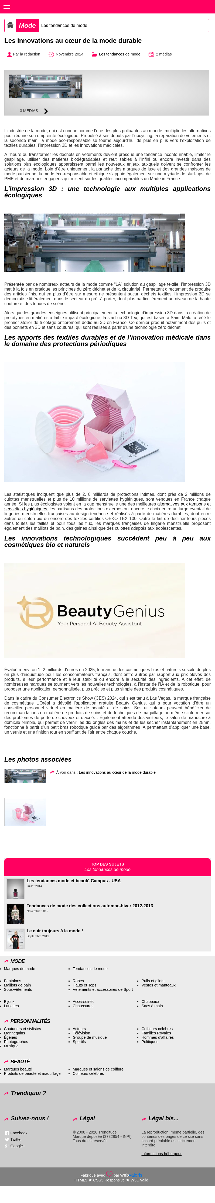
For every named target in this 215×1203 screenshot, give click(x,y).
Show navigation (6, 6)
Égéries (10, 1037)
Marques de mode (19, 969)
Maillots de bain (17, 985)
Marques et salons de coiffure (98, 1069)
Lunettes (11, 1006)
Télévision (81, 1033)
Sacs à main (152, 1006)
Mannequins (14, 1033)
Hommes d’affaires (157, 1037)
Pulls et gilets (152, 981)
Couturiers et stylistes (22, 1029)
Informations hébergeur (161, 1154)
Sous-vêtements (18, 989)
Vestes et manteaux (158, 985)
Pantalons (12, 981)
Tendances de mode (90, 969)
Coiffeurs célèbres (157, 1029)
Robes (78, 981)
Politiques (149, 1042)
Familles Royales (156, 1033)
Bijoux (9, 1001)
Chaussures (83, 1006)
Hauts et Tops (84, 985)
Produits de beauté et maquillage (32, 1073)
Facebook (18, 1133)
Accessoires (83, 1001)
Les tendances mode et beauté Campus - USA (74, 880)
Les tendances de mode (64, 25)
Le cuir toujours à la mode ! (55, 931)
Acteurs (79, 1029)
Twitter (16, 1139)
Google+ (17, 1145)
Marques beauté (18, 1069)
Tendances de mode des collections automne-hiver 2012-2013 (90, 906)
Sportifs (79, 1042)
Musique (11, 1046)
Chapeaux (150, 1001)
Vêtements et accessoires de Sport (103, 989)
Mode (27, 25)
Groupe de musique (90, 1037)
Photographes (16, 1042)
